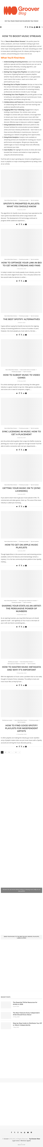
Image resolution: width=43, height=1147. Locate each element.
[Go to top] (21, 1145)
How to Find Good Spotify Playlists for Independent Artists (21, 728)
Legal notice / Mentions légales (21, 1141)
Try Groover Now (34, 1139)
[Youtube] (34, 27)
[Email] (37, 27)
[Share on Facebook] (19, 224)
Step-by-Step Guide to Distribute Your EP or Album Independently (27, 1024)
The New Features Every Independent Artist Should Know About (26, 1014)
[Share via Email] (26, 224)
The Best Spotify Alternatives (21, 319)
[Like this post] (16, 224)
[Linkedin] (32, 27)
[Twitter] (27, 27)
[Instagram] (30, 27)
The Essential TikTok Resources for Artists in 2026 (25, 1003)
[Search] (42, 27)
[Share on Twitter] (21, 224)
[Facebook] (25, 27)
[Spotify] (39, 27)
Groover (6, 1139)
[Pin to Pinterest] (23, 224)
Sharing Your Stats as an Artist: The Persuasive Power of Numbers (21, 608)
